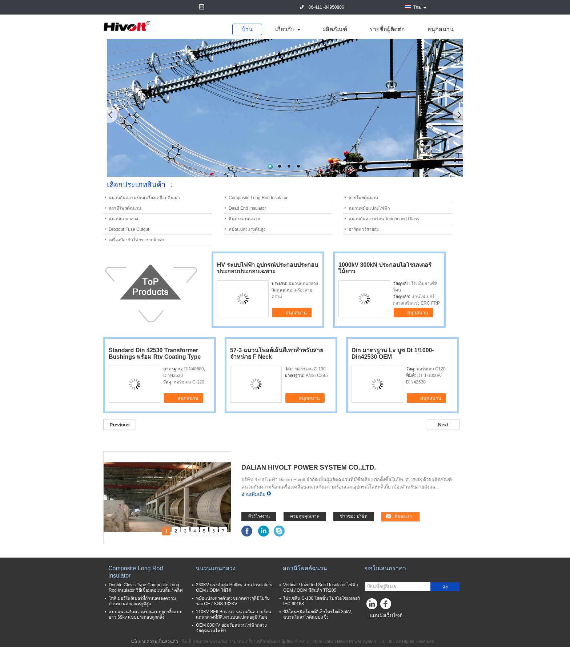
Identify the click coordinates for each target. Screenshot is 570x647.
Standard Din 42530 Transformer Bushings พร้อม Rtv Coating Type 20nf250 (155, 356)
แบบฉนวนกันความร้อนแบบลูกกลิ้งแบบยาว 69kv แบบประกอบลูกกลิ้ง (145, 614)
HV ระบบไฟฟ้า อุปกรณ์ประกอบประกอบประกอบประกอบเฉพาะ (267, 268)
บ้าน (247, 29)
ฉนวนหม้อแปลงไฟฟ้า (369, 208)
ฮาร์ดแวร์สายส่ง (364, 229)
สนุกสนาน (441, 29)
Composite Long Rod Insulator (258, 197)
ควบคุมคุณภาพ (305, 516)
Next (443, 424)
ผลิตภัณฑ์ (334, 29)
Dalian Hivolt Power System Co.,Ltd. (308, 467)
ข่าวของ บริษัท (354, 516)
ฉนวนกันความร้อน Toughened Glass (384, 218)
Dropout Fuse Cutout (129, 229)
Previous (120, 424)
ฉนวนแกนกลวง (123, 218)
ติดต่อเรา (403, 516)
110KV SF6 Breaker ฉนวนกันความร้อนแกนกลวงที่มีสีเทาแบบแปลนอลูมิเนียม (233, 614)
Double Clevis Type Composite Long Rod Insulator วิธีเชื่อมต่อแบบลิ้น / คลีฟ (146, 587)
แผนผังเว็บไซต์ (386, 615)
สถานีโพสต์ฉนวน (125, 208)
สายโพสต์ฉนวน (363, 197)
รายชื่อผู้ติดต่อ (387, 29)
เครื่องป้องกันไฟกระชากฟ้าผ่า (136, 239)
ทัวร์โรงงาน (259, 516)
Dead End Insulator (247, 208)
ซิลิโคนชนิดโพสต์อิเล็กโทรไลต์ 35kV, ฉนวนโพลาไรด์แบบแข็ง (317, 614)
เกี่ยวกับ (284, 29)
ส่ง (445, 587)
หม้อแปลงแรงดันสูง (247, 229)
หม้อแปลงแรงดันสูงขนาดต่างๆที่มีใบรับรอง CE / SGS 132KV (233, 601)
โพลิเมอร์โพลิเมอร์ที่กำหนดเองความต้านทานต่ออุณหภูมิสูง (142, 601)
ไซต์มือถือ (376, 624)
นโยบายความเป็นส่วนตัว (154, 641)
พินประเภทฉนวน (244, 218)
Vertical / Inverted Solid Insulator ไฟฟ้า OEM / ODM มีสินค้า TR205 (320, 587)
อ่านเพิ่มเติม (253, 494)
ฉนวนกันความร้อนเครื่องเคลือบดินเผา (144, 197)
